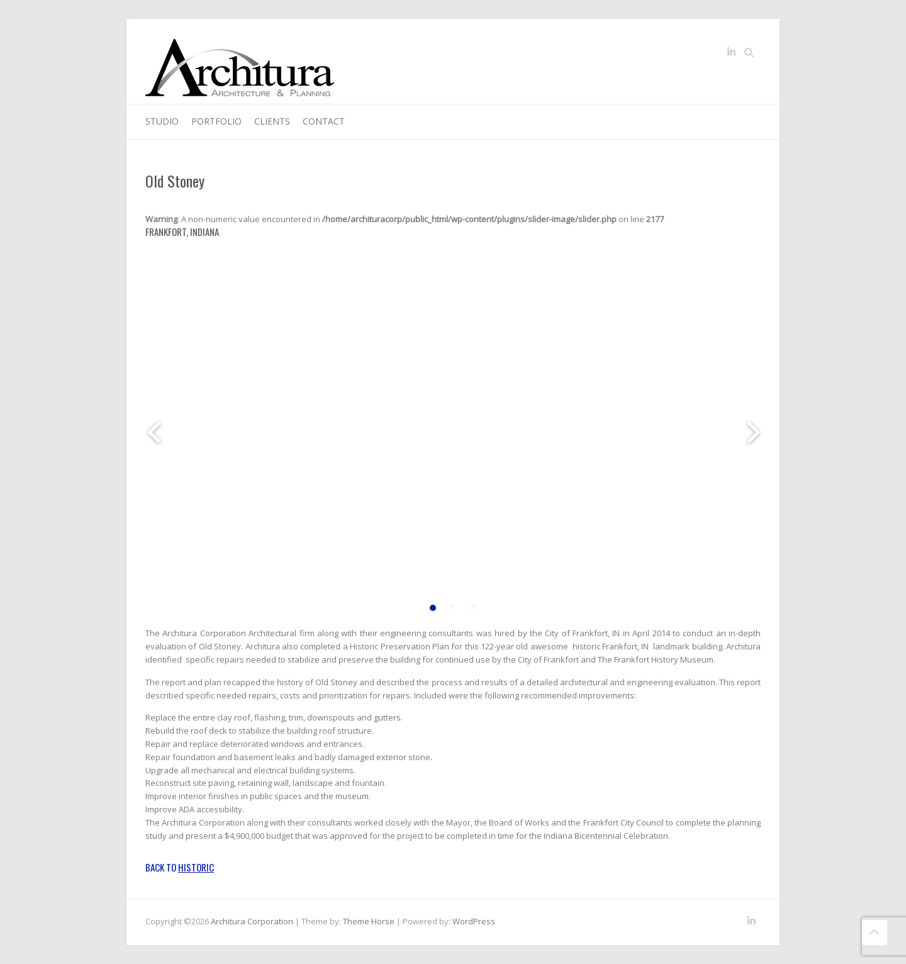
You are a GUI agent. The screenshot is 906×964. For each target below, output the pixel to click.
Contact (324, 121)
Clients (272, 121)
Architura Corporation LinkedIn (731, 54)
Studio (162, 121)
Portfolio (216, 121)
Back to (179, 867)
